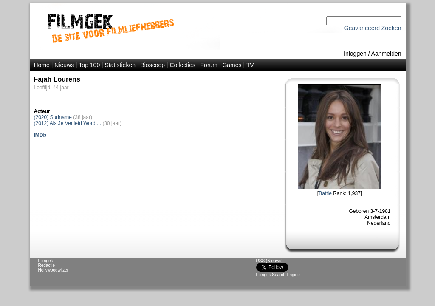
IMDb (40, 135)
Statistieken (120, 65)
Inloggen (355, 53)
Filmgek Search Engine (278, 274)
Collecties (182, 65)
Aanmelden (386, 53)
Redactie (46, 265)
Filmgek (45, 260)
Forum (209, 65)
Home (42, 65)
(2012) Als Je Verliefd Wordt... (68, 123)
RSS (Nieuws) (269, 260)
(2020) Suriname (53, 117)
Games (231, 65)
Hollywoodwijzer (53, 270)
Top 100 (89, 65)
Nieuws (64, 65)
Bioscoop (152, 65)
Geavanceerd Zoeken (372, 28)
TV (250, 65)
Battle (325, 193)
